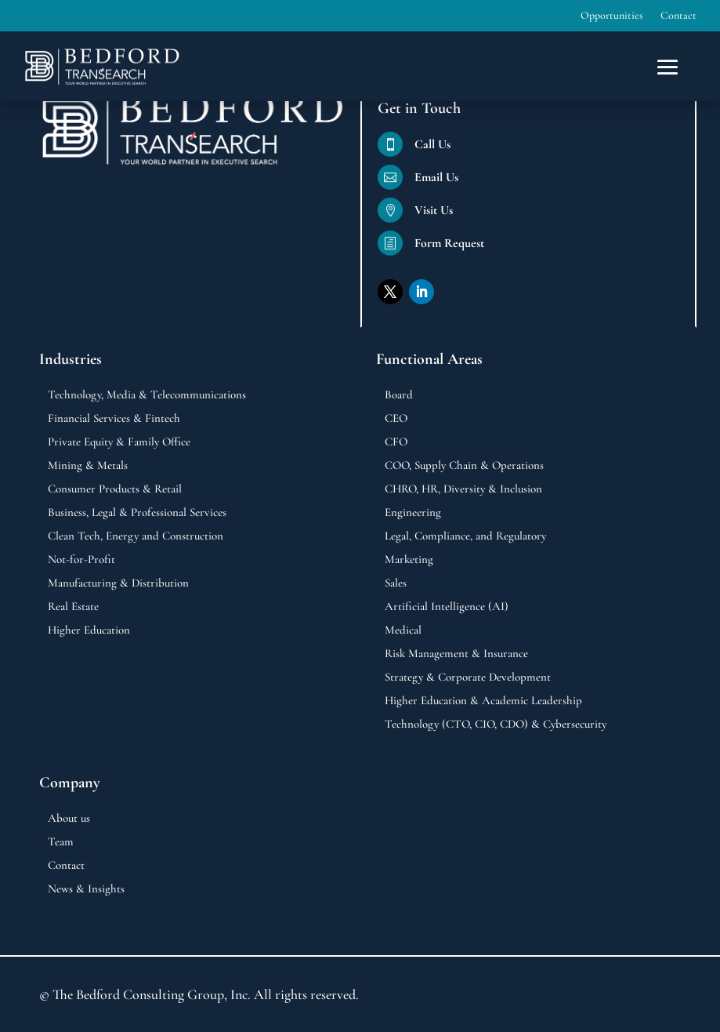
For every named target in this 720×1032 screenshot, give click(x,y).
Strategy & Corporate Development (468, 677)
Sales (396, 583)
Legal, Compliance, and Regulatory (465, 536)
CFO (396, 442)
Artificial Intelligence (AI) (446, 607)
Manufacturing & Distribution (118, 583)
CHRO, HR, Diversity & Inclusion (463, 489)
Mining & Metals (88, 466)
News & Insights (86, 889)
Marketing (409, 560)
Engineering (413, 513)
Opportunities (612, 16)
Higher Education (89, 630)
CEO (396, 418)
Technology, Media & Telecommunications (147, 395)
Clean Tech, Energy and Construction (135, 536)
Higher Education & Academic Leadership (483, 701)
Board (399, 395)
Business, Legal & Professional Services (137, 513)
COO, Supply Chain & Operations (464, 466)
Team (61, 842)
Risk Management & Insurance (456, 654)
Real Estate (73, 607)
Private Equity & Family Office (119, 442)
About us (69, 818)
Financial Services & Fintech (114, 418)
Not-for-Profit (81, 560)
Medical (403, 630)
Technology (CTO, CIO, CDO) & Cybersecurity (495, 724)
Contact (678, 16)
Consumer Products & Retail (115, 489)
